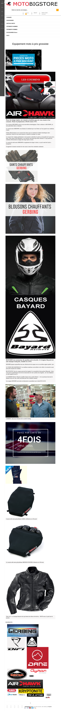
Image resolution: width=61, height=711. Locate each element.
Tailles (2, 6)
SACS (7, 35)
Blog (2, 11)
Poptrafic (50, 706)
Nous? (2, 15)
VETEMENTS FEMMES (11, 29)
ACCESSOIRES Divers (11, 32)
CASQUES (8, 17)
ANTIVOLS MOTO (10, 23)
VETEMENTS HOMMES (12, 26)
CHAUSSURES (10, 20)
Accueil (2, 2)
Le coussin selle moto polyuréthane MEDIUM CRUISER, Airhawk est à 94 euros (25, 562)
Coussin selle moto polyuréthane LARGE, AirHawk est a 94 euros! (21, 519)
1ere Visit (2, 27)
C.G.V (2, 19)
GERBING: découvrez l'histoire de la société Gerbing (18, 418)
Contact (2, 23)
